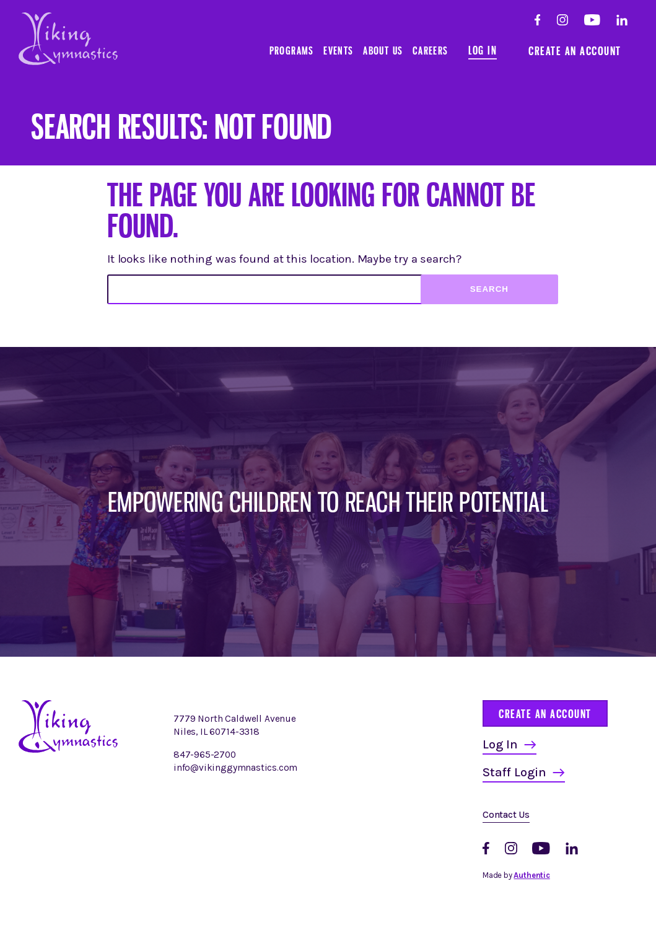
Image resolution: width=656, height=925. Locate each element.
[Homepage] (68, 749)
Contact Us (506, 814)
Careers (430, 50)
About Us (383, 50)
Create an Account (574, 50)
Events (338, 50)
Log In (482, 50)
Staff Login (514, 772)
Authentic (531, 875)
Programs (291, 50)
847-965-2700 (204, 754)
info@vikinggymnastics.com (235, 767)
